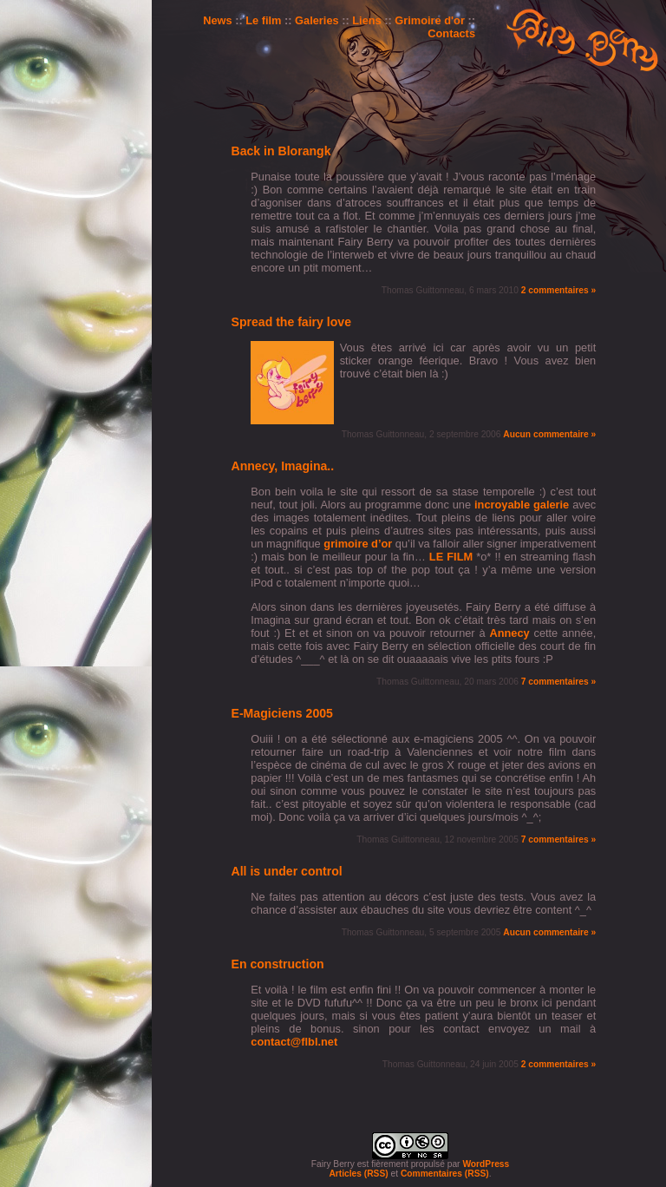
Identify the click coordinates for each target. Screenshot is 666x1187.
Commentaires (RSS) (445, 1173)
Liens (366, 20)
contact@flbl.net (294, 1041)
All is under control (287, 871)
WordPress (485, 1164)
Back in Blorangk (281, 151)
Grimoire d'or (430, 20)
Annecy (509, 632)
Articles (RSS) (358, 1173)
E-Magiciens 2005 (282, 713)
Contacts (451, 33)
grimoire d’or (357, 543)
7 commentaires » (558, 681)
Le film (263, 20)
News (217, 20)
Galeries (317, 20)
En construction (278, 964)
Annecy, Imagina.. (283, 466)
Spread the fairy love (292, 322)
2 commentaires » (558, 290)
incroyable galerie (521, 504)
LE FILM (451, 556)
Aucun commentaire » (549, 434)
